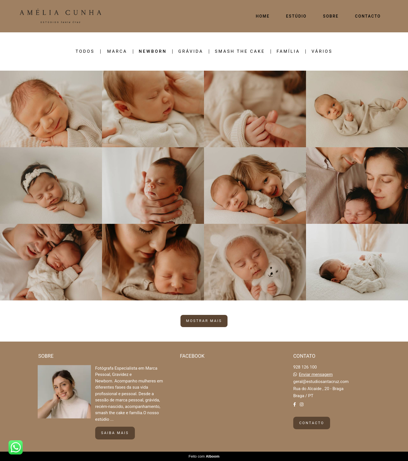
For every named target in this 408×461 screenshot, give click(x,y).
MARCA (117, 51)
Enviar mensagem (316, 374)
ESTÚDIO (296, 16)
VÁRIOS (321, 51)
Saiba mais (115, 433)
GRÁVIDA (190, 51)
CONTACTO (368, 16)
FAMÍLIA (288, 51)
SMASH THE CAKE (240, 51)
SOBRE (331, 16)
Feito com (203, 456)
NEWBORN (153, 51)
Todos (85, 51)
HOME (263, 16)
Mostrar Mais (204, 321)
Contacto (311, 423)
